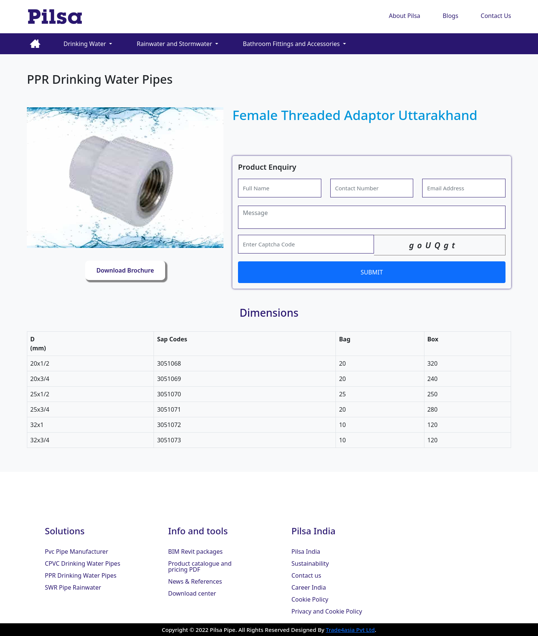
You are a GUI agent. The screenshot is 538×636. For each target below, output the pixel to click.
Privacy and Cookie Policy (326, 611)
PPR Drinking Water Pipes (81, 575)
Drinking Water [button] (86, 44)
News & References (195, 581)
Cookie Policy (309, 599)
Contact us (306, 575)
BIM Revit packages (195, 551)
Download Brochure (125, 270)
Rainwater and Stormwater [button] (175, 44)
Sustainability (310, 563)
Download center (192, 593)
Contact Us (496, 16)
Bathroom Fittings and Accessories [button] (292, 44)
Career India (308, 587)
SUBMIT (372, 272)
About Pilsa (404, 16)
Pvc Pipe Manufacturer (76, 551)
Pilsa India (305, 551)
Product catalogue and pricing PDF (200, 566)
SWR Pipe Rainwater (73, 587)
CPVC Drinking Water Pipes (82, 563)
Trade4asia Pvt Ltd (350, 629)
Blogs (450, 16)
